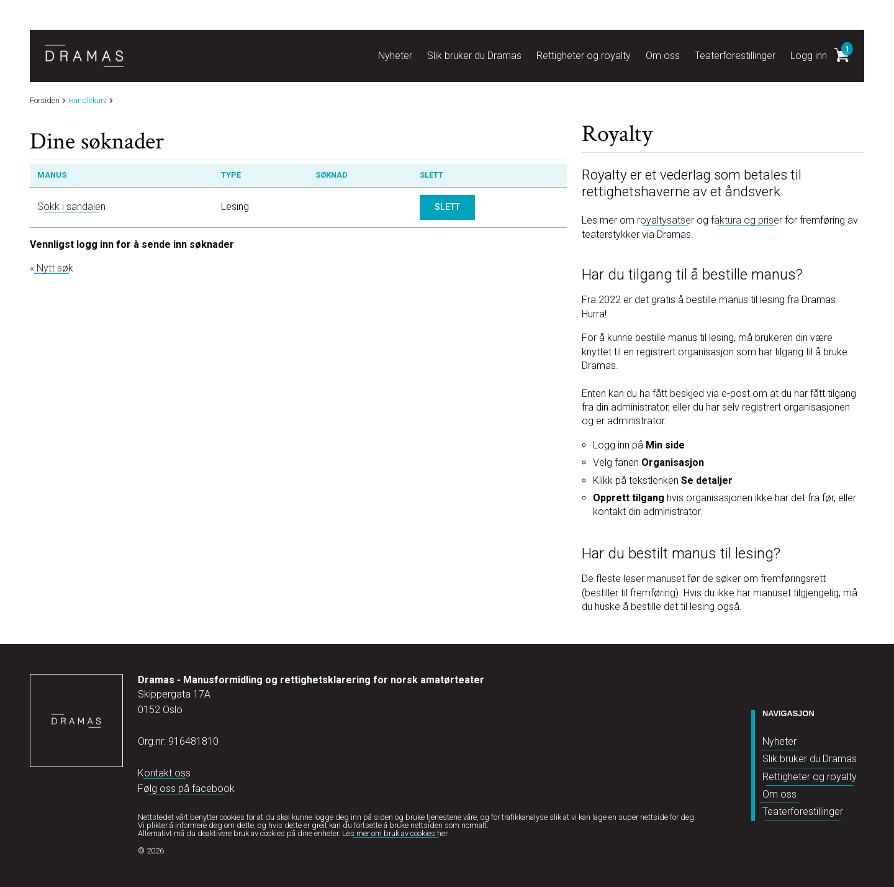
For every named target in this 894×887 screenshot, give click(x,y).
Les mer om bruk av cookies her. (395, 833)
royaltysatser (665, 220)
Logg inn (808, 55)
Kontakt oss (164, 773)
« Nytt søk (51, 268)
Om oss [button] (663, 55)
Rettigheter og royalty (809, 777)
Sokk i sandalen (71, 206)
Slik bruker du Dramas (809, 759)
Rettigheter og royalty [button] (583, 55)
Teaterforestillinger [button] (735, 55)
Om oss (779, 794)
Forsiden (45, 101)
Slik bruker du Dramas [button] (474, 55)
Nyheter (779, 741)
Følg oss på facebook (186, 788)
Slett (447, 207)
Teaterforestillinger (802, 811)
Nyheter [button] (395, 55)
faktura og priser (746, 220)
